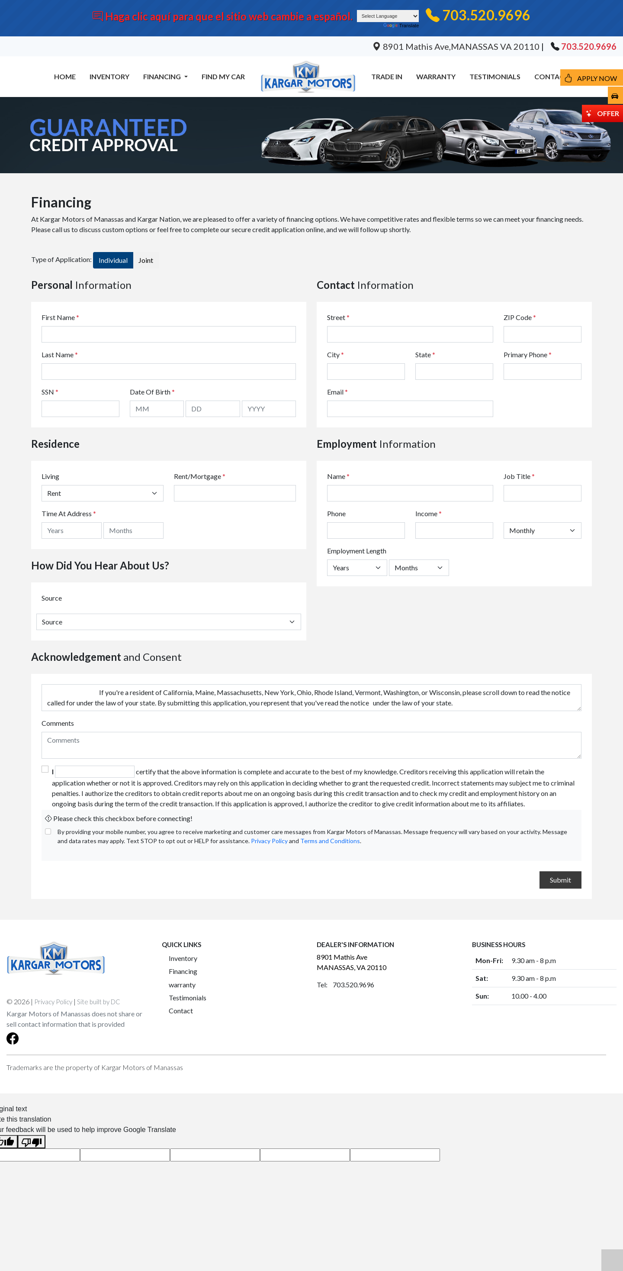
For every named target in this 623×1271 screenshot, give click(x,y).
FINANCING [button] (162, 76)
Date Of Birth (152, 392)
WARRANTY (436, 76)
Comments (58, 723)
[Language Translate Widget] (388, 16)
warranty (182, 984)
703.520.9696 (486, 14)
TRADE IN (386, 76)
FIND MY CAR (223, 76)
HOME (65, 76)
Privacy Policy (269, 840)
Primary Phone (528, 354)
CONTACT (551, 76)
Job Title (519, 476)
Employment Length (356, 551)
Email (337, 392)
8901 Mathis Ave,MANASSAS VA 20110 (457, 46)
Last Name (60, 354)
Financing (183, 971)
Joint (145, 260)
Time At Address (67, 513)
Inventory (183, 958)
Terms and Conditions (330, 840)
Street (338, 317)
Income (426, 513)
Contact (181, 1010)
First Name (60, 317)
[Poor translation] (31, 1141)
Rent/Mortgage (197, 476)
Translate (401, 25)
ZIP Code (520, 317)
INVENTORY (109, 76)
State (425, 354)
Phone (336, 513)
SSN (50, 392)
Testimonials (187, 997)
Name (338, 476)
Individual (113, 260)
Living (50, 476)
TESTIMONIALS (494, 76)
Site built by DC (98, 1002)
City (335, 354)
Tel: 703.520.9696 (345, 984)
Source (52, 598)
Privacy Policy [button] (53, 1002)
